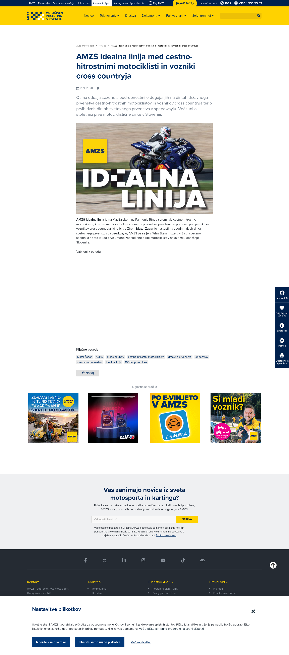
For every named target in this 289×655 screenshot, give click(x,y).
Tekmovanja (99, 589)
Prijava (187, 519)
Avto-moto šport (86, 45)
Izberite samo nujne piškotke (99, 642)
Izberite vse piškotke (51, 642)
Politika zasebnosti (224, 593)
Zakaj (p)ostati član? (164, 593)
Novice (104, 45)
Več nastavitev (141, 642)
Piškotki (218, 589)
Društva (97, 593)
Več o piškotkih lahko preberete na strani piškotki (171, 629)
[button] (259, 15)
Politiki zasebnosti (166, 535)
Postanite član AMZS (165, 589)
